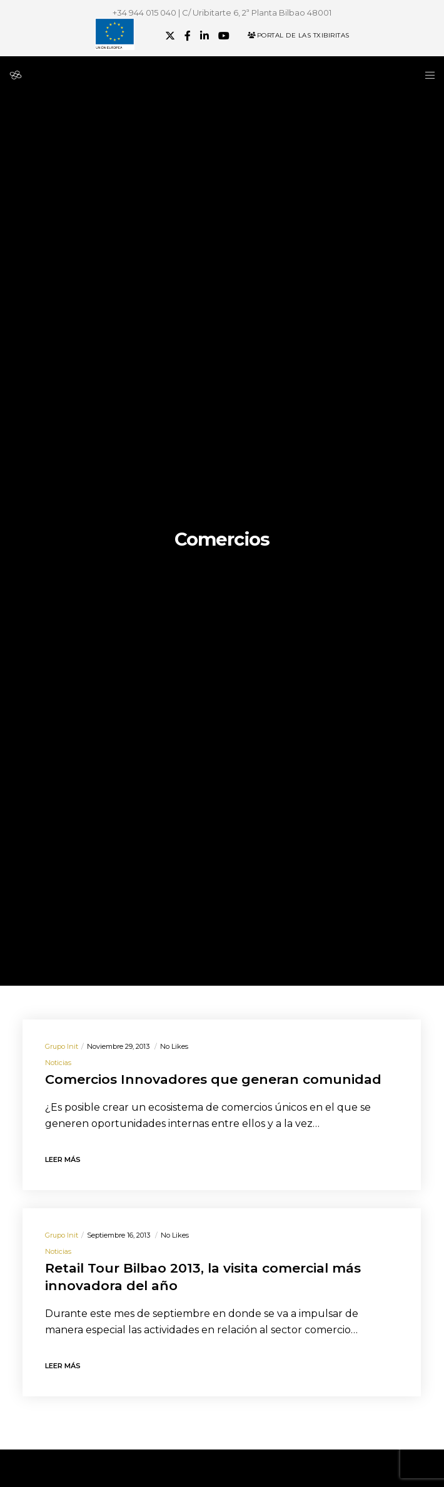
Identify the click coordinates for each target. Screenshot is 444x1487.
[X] (170, 36)
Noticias (58, 1062)
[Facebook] (187, 36)
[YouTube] (224, 36)
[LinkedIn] (204, 36)
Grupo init (61, 1046)
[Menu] (426, 75)
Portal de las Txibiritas (299, 35)
